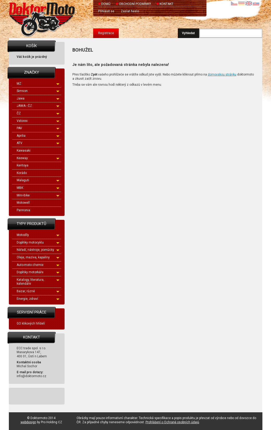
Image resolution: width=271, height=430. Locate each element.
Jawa (38, 98)
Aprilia (38, 136)
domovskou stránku (222, 74)
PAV (38, 128)
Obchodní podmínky (135, 4)
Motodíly (38, 235)
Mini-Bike (38, 195)
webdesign (28, 422)
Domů (105, 4)
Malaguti (38, 180)
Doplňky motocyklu (38, 242)
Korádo (22, 173)
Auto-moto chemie (38, 265)
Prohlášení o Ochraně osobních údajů (172, 422)
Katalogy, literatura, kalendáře (38, 282)
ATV (38, 143)
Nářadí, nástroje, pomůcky (38, 250)
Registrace (106, 33)
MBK (38, 188)
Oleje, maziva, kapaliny (38, 257)
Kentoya (22, 165)
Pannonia (23, 210)
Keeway (38, 158)
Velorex (38, 121)
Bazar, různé (38, 291)
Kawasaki (23, 150)
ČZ (38, 113)
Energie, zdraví (38, 299)
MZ (38, 83)
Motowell (23, 202)
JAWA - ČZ (38, 106)
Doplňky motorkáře (38, 272)
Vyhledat (188, 33)
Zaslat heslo (130, 11)
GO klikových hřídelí (31, 323)
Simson (38, 91)
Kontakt (166, 4)
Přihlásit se (106, 11)
